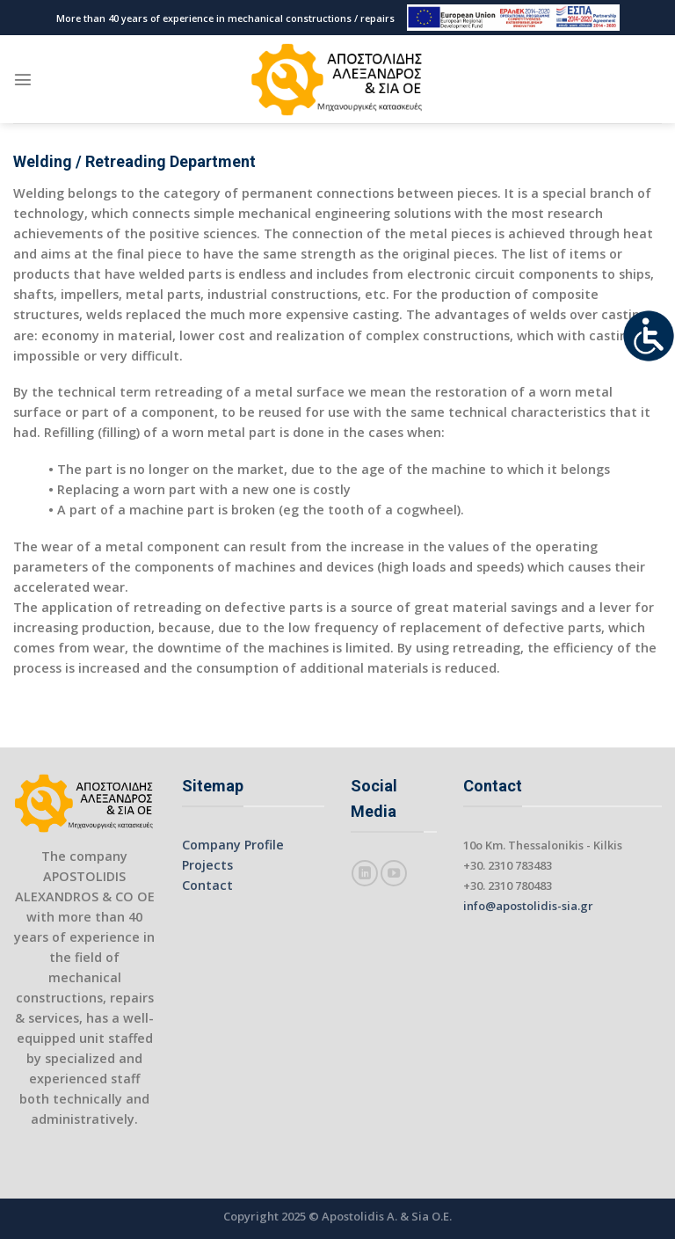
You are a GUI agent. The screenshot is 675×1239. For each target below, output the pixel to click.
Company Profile (233, 844)
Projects (207, 864)
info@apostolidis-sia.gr (528, 906)
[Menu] (23, 79)
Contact (207, 885)
